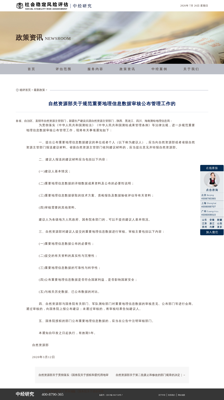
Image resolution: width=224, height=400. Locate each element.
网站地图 (181, 395)
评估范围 (64, 69)
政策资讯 (128, 69)
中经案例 (160, 69)
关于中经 (161, 395)
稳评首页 (25, 89)
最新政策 (39, 89)
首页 (32, 69)
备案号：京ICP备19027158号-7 (111, 395)
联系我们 (171, 395)
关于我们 (191, 69)
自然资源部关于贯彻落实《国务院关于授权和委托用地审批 (73, 378)
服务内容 (96, 69)
